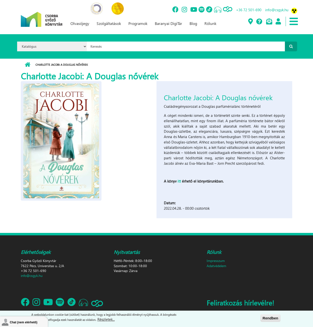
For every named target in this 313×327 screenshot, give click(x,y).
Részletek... (106, 319)
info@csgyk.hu (276, 9)
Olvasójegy (79, 23)
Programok (137, 23)
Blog (193, 23)
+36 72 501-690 (248, 9)
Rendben (270, 318)
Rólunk (210, 23)
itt (180, 181)
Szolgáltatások (109, 23)
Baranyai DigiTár (168, 23)
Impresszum (216, 260)
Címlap (27, 65)
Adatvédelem (216, 265)
